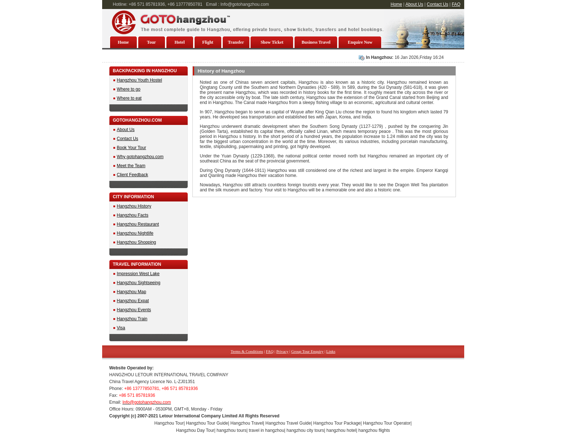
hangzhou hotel (341, 430)
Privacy (282, 351)
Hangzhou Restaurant (138, 224)
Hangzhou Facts (132, 215)
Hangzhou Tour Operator (387, 423)
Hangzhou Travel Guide (288, 423)
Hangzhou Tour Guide (207, 423)
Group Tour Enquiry (307, 351)
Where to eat (129, 98)
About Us (414, 4)
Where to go (128, 89)
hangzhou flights (374, 430)
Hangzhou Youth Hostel (139, 80)
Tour (151, 42)
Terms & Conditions (247, 351)
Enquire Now (360, 42)
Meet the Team (131, 165)
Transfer (236, 42)
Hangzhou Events (134, 309)
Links (330, 351)
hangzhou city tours (305, 430)
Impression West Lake (138, 273)
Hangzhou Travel (246, 423)
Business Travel (316, 42)
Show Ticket (272, 42)
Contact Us (437, 4)
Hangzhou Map (131, 291)
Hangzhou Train (132, 318)
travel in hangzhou (266, 430)
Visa (121, 327)
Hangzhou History (134, 206)
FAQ (456, 4)
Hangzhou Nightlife (135, 233)
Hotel (180, 42)
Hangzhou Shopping (136, 242)
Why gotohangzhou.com (140, 156)
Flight (207, 42)
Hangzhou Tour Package (337, 423)
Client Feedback (132, 174)
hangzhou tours (232, 430)
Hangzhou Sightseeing (139, 282)
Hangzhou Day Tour (195, 430)
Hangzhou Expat (133, 300)
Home (396, 4)
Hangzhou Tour (169, 423)
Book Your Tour (131, 147)
